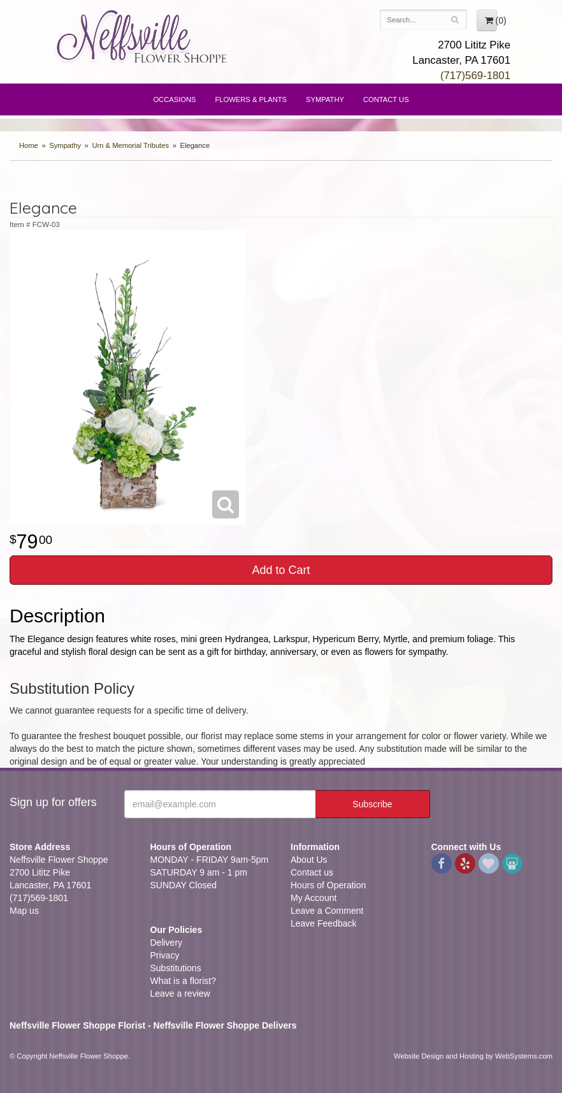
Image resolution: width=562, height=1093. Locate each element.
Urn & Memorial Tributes (130, 145)
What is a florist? (183, 981)
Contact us (312, 872)
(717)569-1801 (475, 76)
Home (28, 145)
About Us (309, 860)
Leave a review (180, 993)
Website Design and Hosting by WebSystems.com (473, 1056)
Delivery (166, 942)
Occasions (174, 99)
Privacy (165, 955)
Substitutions (175, 968)
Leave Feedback (324, 923)
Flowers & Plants (251, 99)
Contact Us (386, 99)
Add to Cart (281, 570)
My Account (313, 898)
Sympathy (325, 99)
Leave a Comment (327, 911)
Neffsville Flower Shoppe (142, 36)
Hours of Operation (328, 885)
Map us (24, 911)
